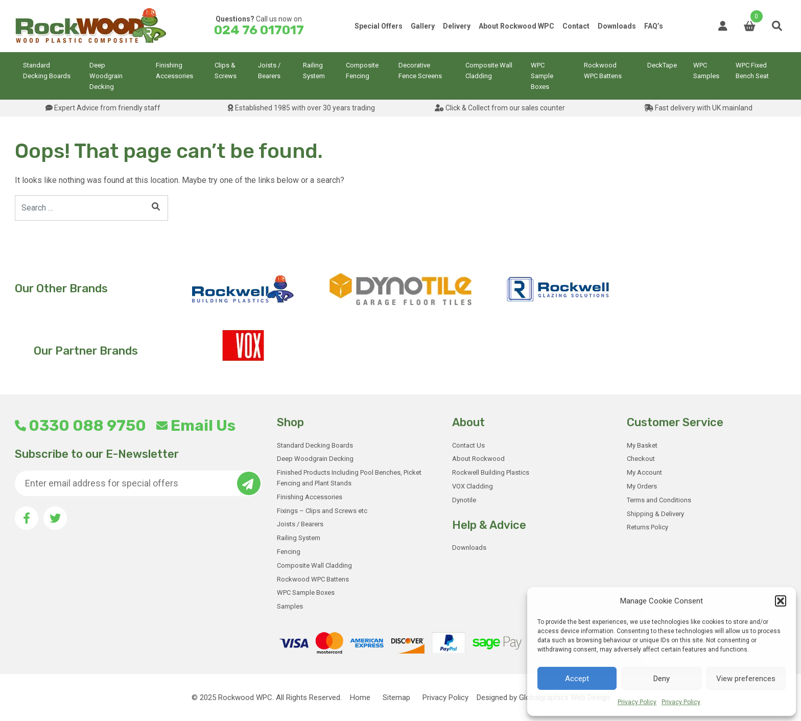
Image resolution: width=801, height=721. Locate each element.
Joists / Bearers (269, 70)
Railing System (314, 70)
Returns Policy (647, 527)
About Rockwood (478, 458)
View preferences (745, 678)
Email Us (195, 425)
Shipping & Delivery (655, 514)
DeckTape (662, 65)
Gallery (423, 26)
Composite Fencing (362, 70)
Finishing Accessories (174, 70)
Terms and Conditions (659, 500)
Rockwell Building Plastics (490, 472)
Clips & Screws (226, 70)
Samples (290, 606)
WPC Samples (706, 70)
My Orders (642, 486)
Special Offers (379, 26)
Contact (576, 26)
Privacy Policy (637, 702)
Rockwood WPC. (246, 697)
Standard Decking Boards (46, 70)
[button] (780, 601)
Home (360, 697)
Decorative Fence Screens (420, 70)
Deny (661, 678)
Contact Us (468, 445)
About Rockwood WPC (516, 26)
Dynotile (464, 500)
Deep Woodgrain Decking (106, 75)
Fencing (288, 551)
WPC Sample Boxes (542, 75)
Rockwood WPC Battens (603, 70)
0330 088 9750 (80, 425)
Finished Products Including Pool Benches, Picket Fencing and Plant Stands (349, 478)
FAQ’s (653, 26)
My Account (644, 472)
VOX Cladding (472, 486)
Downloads (617, 26)
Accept (577, 678)
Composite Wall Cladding (488, 70)
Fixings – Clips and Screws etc (322, 511)
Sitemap (396, 697)
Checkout (641, 458)
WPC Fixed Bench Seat (752, 70)
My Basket (642, 445)
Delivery (456, 26)
